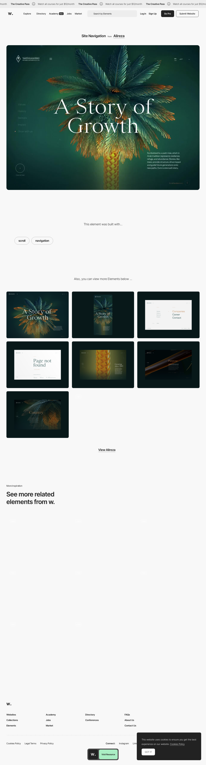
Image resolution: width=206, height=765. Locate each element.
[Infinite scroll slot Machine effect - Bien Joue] (37, 641)
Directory (41, 13)
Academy (56, 13)
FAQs (127, 714)
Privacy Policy (47, 743)
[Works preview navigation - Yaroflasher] (37, 538)
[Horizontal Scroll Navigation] (37, 590)
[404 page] (37, 364)
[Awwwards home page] (93, 754)
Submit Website (187, 13)
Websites (11, 714)
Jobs (69, 13)
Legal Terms (30, 743)
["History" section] (103, 364)
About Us (129, 720)
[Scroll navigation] (103, 539)
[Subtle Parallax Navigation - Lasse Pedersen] (103, 641)
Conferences (92, 720)
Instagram (124, 743)
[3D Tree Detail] (103, 414)
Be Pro (167, 13)
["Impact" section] (37, 414)
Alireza (119, 36)
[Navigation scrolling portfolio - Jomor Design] (103, 589)
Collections (12, 720)
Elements (11, 725)
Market (78, 13)
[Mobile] (103, 315)
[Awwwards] (10, 13)
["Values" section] (168, 364)
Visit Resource (108, 754)
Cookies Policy (13, 743)
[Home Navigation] (168, 539)
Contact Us (130, 725)
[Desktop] (37, 315)
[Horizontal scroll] (168, 589)
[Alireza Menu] (168, 315)
